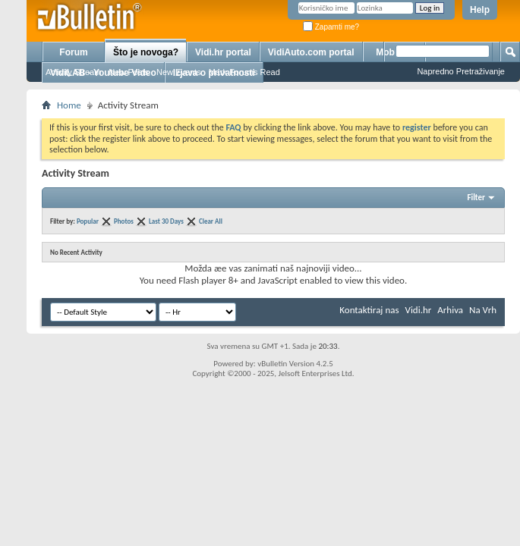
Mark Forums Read (244, 72)
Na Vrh (482, 309)
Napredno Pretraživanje (461, 71)
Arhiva (450, 309)
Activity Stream (73, 72)
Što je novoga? (145, 52)
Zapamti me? (331, 27)
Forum (73, 52)
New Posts (129, 72)
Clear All (210, 221)
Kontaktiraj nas (369, 309)
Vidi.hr (418, 309)
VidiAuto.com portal (311, 52)
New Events (178, 72)
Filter (476, 197)
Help (480, 10)
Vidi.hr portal (223, 52)
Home (69, 105)
